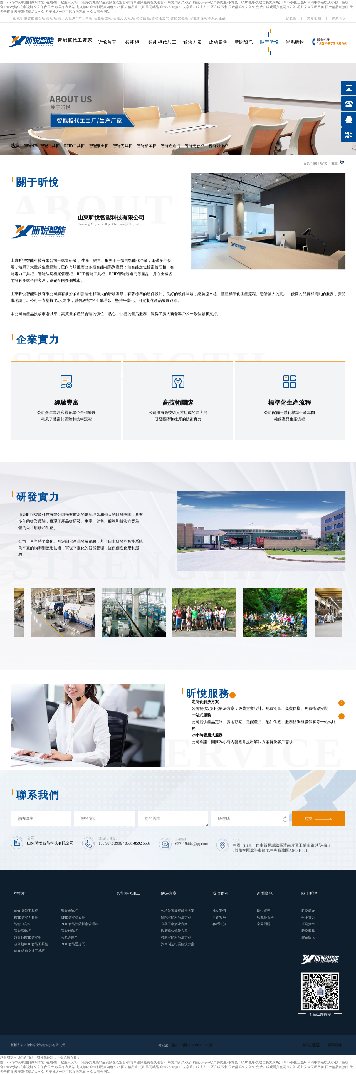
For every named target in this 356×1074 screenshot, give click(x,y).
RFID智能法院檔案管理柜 (79, 924)
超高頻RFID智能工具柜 (31, 944)
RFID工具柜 (74, 146)
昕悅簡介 (308, 911)
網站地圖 (314, 18)
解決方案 (192, 42)
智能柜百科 (265, 917)
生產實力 (308, 917)
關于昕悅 (269, 42)
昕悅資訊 (263, 911)
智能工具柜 (50, 146)
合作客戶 (219, 917)
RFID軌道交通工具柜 (29, 951)
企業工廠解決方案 (174, 924)
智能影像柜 (218, 146)
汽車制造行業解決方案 (177, 944)
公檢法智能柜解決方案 (177, 911)
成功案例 (218, 42)
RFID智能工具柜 (26, 911)
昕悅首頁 (107, 42)
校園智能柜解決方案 (176, 937)
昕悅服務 (308, 931)
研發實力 (308, 924)
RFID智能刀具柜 (26, 917)
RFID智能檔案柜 (73, 917)
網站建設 (318, 1045)
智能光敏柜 (194, 146)
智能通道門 (170, 146)
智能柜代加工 (162, 42)
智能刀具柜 (122, 146)
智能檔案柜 (146, 146)
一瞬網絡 (335, 1045)
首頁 (306, 163)
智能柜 (291, 18)
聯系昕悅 (339, 18)
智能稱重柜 (98, 146)
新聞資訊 (243, 42)
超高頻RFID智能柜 (27, 937)
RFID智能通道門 (73, 944)
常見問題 (263, 924)
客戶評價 (219, 924)
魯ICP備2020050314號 (188, 1045)
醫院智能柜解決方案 (176, 917)
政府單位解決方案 (174, 931)
